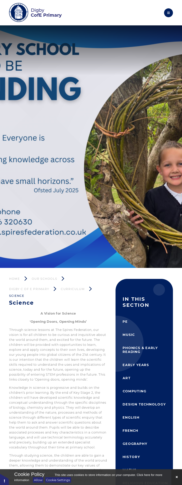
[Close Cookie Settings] (176, 477)
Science (16, 296)
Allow (38, 480)
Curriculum (73, 289)
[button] (4, 479)
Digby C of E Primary (29, 289)
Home (14, 278)
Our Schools (44, 278)
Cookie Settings (58, 480)
